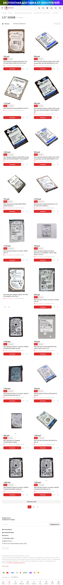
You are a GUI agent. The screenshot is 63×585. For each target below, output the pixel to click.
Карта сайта (5, 566)
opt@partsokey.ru (7, 541)
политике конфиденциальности (16, 562)
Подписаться (54, 524)
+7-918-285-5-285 (7, 538)
